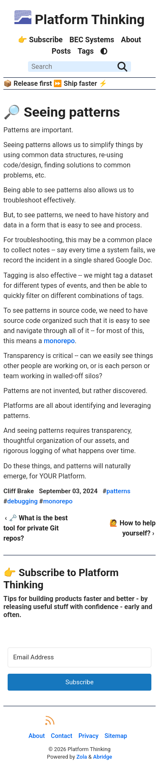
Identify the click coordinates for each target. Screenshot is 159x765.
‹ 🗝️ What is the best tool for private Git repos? (35, 528)
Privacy (88, 736)
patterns (118, 491)
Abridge (102, 757)
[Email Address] (79, 657)
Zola (81, 757)
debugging (22, 501)
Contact (61, 736)
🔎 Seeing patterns (61, 112)
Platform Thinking (79, 19)
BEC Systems (92, 40)
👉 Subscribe (40, 40)
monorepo (59, 341)
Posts (61, 51)
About (131, 40)
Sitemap (116, 736)
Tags (86, 51)
